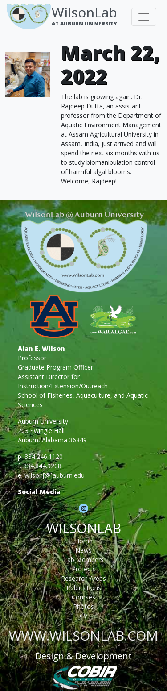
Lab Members (84, 559)
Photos (83, 606)
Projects (84, 569)
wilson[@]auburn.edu (54, 475)
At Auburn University (84, 23)
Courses (83, 597)
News (83, 550)
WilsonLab (84, 12)
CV (83, 616)
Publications (83, 587)
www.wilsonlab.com (83, 635)
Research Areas (83, 578)
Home (84, 541)
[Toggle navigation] (143, 17)
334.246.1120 (43, 456)
